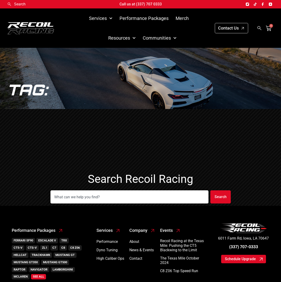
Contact (135, 258)
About (134, 241)
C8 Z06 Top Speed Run (179, 271)
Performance (107, 241)
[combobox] (129, 196)
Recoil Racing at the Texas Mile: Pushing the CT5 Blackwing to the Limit (182, 245)
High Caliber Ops (110, 258)
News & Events (141, 250)
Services (100, 18)
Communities (160, 38)
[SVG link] (243, 228)
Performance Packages (144, 18)
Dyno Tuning (107, 250)
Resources (122, 38)
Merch (182, 18)
